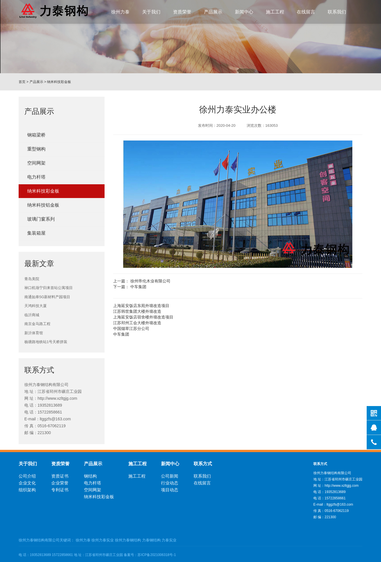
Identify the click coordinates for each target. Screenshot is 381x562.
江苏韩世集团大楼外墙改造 (137, 311)
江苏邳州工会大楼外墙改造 (137, 322)
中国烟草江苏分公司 (131, 328)
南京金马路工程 (37, 324)
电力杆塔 (36, 177)
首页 (22, 82)
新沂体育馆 (33, 333)
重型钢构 (36, 149)
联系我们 (337, 11)
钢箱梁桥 (36, 134)
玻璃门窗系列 (41, 219)
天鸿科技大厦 (35, 306)
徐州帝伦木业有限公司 (150, 281)
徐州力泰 (120, 11)
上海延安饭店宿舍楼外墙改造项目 (143, 317)
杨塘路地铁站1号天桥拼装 (45, 342)
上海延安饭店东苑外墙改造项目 (141, 305)
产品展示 (213, 11)
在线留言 (306, 11)
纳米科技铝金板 (43, 205)
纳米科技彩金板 (59, 82)
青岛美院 (31, 279)
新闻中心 (244, 11)
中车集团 (138, 286)
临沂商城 (31, 315)
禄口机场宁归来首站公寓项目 (48, 288)
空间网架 (36, 163)
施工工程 (275, 11)
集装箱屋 (36, 233)
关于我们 (151, 11)
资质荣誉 (182, 11)
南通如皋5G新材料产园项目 (47, 297)
